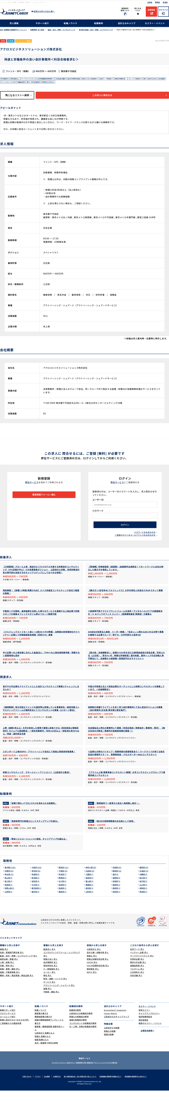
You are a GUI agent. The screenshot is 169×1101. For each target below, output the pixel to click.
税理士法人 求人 (50, 969)
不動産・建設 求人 (51, 1002)
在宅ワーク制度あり (125, 79)
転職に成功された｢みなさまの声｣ (14, 1030)
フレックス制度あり (158, 79)
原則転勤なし (17, 79)
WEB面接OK (5, 79)
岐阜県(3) (36, 891)
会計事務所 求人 (50, 972)
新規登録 (151, 9)
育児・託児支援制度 (66, 83)
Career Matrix (110, 1023)
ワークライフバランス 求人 (142, 966)
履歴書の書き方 (41, 1023)
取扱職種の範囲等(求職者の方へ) (113, 1087)
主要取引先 (54, 1087)
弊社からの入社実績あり (105, 79)
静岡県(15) (118, 881)
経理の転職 (109, 1044)
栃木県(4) (143, 888)
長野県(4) (117, 888)
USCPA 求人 (92, 972)
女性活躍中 (22, 83)
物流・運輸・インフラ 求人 (55, 989)
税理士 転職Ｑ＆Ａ (43, 1046)
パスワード (98, 512)
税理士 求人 (92, 966)
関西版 (157, 2)
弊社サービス (32, 484)
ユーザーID (98, 501)
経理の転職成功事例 (78, 1030)
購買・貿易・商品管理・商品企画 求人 (16, 985)
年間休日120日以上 (83, 83)
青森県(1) (143, 902)
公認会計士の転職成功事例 (81, 1023)
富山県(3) (89, 891)
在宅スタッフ (66, 1073)
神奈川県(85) (91, 877)
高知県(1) (89, 898)
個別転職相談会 (145, 1027)
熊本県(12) (10, 884)
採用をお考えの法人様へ (44, 11)
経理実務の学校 (79, 1073)
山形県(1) (89, 902)
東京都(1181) (11, 877)
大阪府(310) (37, 877)
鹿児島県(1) (37, 898)
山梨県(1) (9, 902)
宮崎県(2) (9, 895)
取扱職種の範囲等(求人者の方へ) (140, 1087)
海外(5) (116, 884)
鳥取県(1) (143, 898)
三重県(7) (89, 884)
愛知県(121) (64, 877)
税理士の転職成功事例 (79, 1027)
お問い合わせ (22, 1087)
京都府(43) (10, 881)
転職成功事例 (75, 1020)
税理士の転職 (110, 1041)
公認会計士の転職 (111, 1038)
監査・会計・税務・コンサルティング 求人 (18, 966)
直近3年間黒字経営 (86, 79)
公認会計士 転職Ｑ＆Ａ (45, 1043)
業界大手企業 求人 (138, 972)
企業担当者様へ (146, 1040)
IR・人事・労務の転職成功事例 (82, 1037)
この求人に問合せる (106, 97)
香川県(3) (9, 891)
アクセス (33, 1087)
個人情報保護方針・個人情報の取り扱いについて (79, 1087)
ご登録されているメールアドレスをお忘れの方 (135, 540)
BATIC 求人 (92, 982)
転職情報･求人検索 (37, 29)
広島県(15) (90, 881)
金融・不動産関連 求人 (10, 982)
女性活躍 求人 (136, 985)
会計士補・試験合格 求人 (98, 963)
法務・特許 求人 (7, 976)
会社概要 (43, 1087)
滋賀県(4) (89, 888)
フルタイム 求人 (137, 979)
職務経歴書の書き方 (43, 1027)
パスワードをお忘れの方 (144, 537)
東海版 (165, 2)
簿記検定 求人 (93, 979)
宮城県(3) (117, 891)
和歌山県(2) (10, 898)
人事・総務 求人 (7, 972)
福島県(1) (63, 902)
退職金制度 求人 (137, 976)
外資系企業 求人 (137, 969)
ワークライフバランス (33, 79)
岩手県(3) (143, 891)
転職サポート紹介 (7, 1020)
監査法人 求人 (49, 959)
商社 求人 (47, 985)
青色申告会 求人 (50, 976)
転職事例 (98, 23)
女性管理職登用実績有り (53, 79)
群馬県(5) (63, 888)
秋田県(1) (117, 902)
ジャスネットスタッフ (50, 1073)
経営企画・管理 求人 (9, 969)
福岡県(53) (144, 877)
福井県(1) (36, 902)
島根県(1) (117, 898)
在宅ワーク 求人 (137, 959)
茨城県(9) (36, 884)
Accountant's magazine (115, 1020)
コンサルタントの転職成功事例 (82, 1033)
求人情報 (14, 23)
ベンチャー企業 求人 (139, 963)
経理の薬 (91, 1073)
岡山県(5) (9, 888)
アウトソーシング (104, 1073)
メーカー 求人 (49, 982)
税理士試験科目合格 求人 (98, 969)
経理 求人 (4, 959)
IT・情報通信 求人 (51, 979)
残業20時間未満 (142, 79)
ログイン (125, 528)
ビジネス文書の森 (120, 1073)
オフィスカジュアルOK (37, 83)
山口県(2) (143, 895)
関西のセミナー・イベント (150, 1033)
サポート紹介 (42, 23)
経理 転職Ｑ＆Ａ (42, 1050)
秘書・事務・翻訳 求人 (10, 979)
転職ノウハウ (70, 23)
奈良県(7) (63, 884)
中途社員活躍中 (71, 79)
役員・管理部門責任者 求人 (12, 963)
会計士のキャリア (127, 23)
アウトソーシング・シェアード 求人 (59, 995)
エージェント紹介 (7, 1027)
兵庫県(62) (118, 877)
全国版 (149, 2)
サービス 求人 (49, 992)
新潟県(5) (36, 888)
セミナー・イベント (155, 23)
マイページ (163, 9)
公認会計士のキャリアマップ (116, 1027)
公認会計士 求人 (94, 959)
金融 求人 (47, 999)
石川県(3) (63, 891)
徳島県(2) (117, 895)
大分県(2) (36, 895)
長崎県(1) (63, 898)
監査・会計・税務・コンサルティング (61, 29)
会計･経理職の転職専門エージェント (13, 29)
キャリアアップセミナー (149, 1023)
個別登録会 (143, 1030)
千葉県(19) (64, 881)
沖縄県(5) (143, 884)
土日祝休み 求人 (137, 982)
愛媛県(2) (89, 895)
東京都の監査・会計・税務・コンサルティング (96, 29)
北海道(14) (144, 881)
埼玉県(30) (37, 881)
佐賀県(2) (63, 895)
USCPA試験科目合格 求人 (98, 976)
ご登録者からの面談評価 (10, 1033)
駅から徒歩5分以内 (8, 83)
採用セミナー (144, 1020)
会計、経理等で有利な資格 (46, 1053)
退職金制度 (52, 83)
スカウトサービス (7, 1023)
